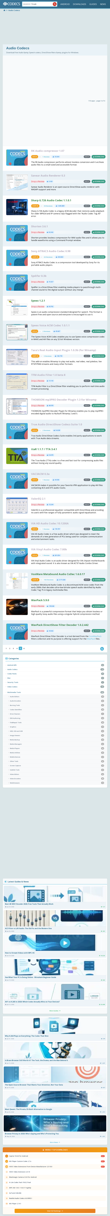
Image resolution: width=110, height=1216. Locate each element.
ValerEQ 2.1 (38, 498)
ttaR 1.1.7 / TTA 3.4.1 (44, 449)
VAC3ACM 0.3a (40, 474)
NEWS (103, 4)
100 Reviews (48, 580)
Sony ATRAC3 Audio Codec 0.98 (50, 251)
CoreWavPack (95, 636)
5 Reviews (48, 356)
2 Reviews (46, 331)
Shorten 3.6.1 (39, 226)
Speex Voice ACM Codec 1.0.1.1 (50, 325)
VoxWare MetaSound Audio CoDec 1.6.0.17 (58, 574)
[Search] (39, 4)
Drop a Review (37, 181)
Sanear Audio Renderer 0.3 (48, 175)
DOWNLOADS (79, 4)
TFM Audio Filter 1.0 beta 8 (48, 375)
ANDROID (65, 4)
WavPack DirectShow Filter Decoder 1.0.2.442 (60, 625)
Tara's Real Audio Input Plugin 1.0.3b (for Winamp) (63, 350)
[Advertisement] (55, 28)
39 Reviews (48, 206)
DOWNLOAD (98, 157)
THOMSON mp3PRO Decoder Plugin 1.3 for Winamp (63, 399)
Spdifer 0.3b (38, 276)
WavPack (91, 638)
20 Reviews (48, 257)
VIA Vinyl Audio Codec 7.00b (49, 549)
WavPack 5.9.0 (40, 600)
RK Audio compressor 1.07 (47, 151)
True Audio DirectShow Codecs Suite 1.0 (56, 424)
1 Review (46, 157)
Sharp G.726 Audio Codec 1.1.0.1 (51, 200)
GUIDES (93, 4)
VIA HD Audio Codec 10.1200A (50, 523)
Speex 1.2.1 (38, 300)
